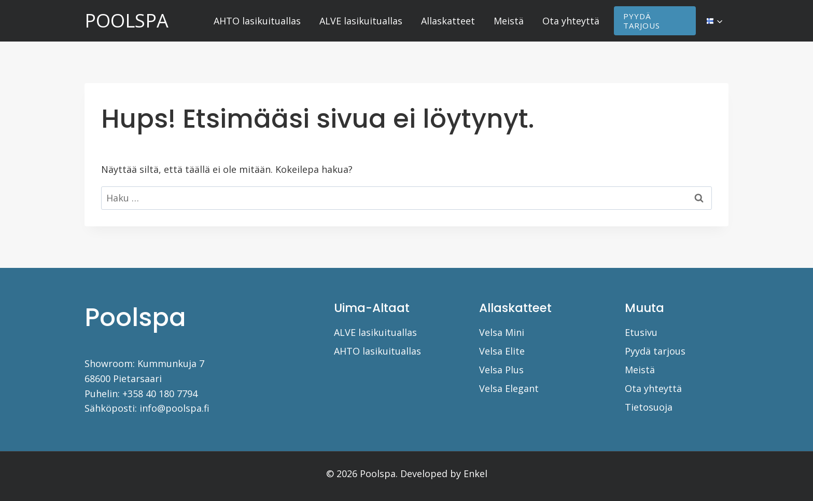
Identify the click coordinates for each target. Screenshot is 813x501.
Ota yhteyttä (570, 21)
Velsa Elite (502, 351)
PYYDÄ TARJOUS (641, 21)
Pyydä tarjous (655, 351)
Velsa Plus (501, 369)
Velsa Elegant (509, 388)
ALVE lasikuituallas (360, 21)
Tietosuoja (648, 407)
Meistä (509, 21)
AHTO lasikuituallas (257, 21)
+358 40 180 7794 (160, 393)
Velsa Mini (501, 332)
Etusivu (641, 332)
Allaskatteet (448, 21)
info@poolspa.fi (174, 408)
